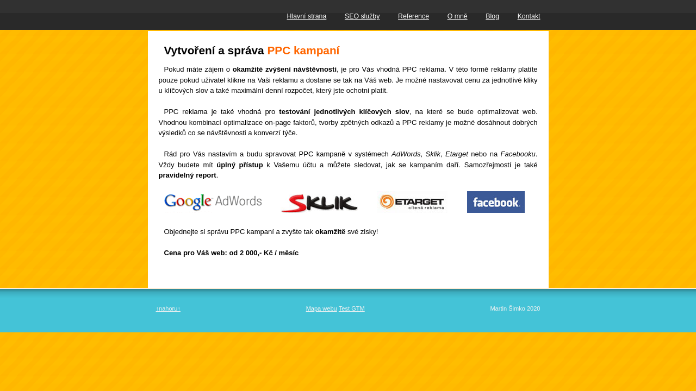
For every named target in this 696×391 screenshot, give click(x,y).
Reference (413, 16)
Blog (492, 16)
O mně (458, 16)
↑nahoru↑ (168, 308)
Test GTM (352, 308)
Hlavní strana (307, 16)
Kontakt (529, 16)
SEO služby (362, 16)
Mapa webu (321, 308)
